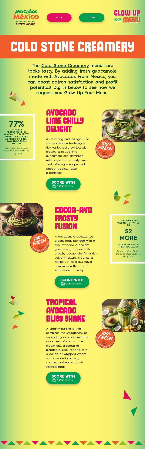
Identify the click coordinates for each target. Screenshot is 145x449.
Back (59, 17)
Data (92, 17)
